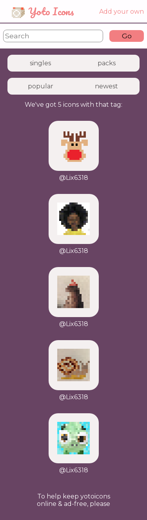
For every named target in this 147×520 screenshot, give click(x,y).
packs (107, 63)
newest (106, 86)
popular (40, 86)
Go (127, 36)
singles (40, 63)
